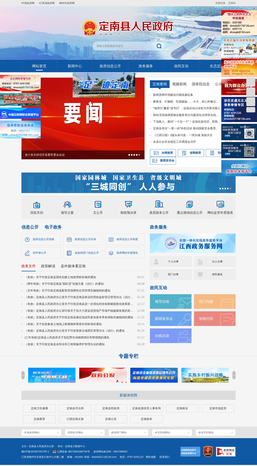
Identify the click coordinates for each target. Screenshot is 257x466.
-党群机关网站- (75, 433)
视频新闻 (179, 84)
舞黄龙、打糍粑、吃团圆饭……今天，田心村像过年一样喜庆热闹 (187, 101)
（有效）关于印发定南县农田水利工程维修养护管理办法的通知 (65, 345)
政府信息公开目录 (86, 239)
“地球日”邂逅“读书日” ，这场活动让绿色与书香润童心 (187, 108)
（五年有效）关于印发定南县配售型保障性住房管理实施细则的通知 (67, 291)
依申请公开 (40, 253)
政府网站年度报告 (128, 253)
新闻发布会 (167, 160)
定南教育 (39, 420)
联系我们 (165, 458)
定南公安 (111, 420)
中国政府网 (29, 3)
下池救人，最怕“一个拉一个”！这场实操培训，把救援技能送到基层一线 (187, 121)
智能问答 (207, 318)
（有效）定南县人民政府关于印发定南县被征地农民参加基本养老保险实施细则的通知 (79, 318)
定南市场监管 (217, 409)
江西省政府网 (49, 3)
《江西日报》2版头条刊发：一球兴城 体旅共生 (183, 135)
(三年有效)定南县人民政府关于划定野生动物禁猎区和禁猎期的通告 (67, 338)
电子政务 (53, 227)
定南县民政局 (110, 409)
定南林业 (182, 409)
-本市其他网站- (162, 433)
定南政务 (146, 420)
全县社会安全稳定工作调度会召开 (174, 141)
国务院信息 (201, 84)
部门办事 (173, 274)
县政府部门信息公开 (87, 253)
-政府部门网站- (118, 433)
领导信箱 (163, 301)
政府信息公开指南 (44, 239)
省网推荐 (195, 152)
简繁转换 (220, 3)
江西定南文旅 (75, 420)
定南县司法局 (75, 409)
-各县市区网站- (206, 433)
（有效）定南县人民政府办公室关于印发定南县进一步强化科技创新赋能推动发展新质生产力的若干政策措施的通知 (79, 304)
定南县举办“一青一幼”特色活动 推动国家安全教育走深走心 (187, 128)
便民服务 (217, 274)
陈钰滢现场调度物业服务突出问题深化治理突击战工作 (187, 114)
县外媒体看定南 (73, 267)
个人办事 (173, 261)
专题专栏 (128, 357)
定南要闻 (160, 84)
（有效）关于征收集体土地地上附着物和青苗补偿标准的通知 (63, 324)
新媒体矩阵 (128, 396)
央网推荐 (167, 152)
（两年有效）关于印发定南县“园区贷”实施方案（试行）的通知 (64, 284)
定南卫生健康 (39, 409)
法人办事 (217, 261)
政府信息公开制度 (128, 239)
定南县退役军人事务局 (146, 409)
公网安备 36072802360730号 (73, 452)
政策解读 (48, 267)
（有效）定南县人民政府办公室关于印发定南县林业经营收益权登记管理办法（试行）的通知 (79, 298)
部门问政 (207, 301)
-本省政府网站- (31, 433)
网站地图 (151, 458)
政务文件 (28, 267)
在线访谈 (163, 335)
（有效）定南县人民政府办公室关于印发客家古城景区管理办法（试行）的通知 (75, 331)
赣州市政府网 (70, 3)
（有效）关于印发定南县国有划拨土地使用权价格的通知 (60, 278)
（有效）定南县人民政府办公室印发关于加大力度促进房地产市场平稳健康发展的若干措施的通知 (79, 311)
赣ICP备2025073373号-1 (35, 452)
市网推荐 (223, 152)
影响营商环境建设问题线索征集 (173, 94)
